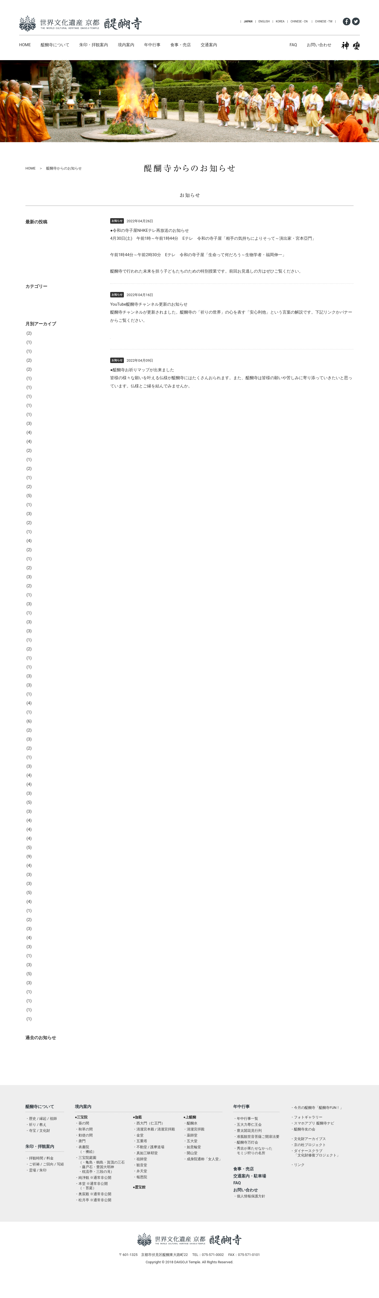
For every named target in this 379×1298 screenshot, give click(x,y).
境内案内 (126, 44)
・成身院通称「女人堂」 (202, 1175)
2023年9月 (40, 557)
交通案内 (209, 44)
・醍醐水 (190, 1140)
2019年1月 (40, 999)
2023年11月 (41, 539)
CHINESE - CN (299, 21)
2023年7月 (40, 575)
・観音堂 (140, 1181)
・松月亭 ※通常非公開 (93, 1216)
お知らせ (38, 312)
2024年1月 (40, 530)
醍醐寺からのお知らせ (50, 1063)
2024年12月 (41, 439)
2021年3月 (40, 791)
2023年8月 (40, 566)
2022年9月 (40, 647)
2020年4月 (40, 863)
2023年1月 (40, 611)
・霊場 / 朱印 (35, 1187)
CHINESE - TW (323, 21)
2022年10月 (41, 638)
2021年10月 (41, 746)
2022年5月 (40, 683)
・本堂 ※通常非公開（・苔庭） (91, 1202)
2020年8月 (40, 836)
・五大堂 (190, 1157)
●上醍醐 (189, 1134)
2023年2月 (40, 602)
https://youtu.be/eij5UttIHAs (136, 336)
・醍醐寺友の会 (302, 1146)
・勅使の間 (84, 1152)
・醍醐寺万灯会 (245, 1159)
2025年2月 (40, 421)
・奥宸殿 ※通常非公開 (93, 1210)
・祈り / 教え (35, 1141)
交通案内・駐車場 (249, 1192)
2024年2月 (40, 521)
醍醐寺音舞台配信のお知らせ (57, 284)
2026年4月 (40, 349)
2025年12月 (41, 367)
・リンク (297, 1181)
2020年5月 (40, 854)
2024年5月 (40, 494)
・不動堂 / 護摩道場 (149, 1163)
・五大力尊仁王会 (247, 1141)
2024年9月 (40, 466)
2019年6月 (40, 954)
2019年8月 (40, 936)
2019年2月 (40, 990)
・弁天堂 (140, 1187)
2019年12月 (41, 900)
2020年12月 (41, 809)
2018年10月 (41, 1017)
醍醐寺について (55, 44)
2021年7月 (40, 764)
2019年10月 (41, 918)
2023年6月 (40, 584)
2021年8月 (40, 755)
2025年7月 (40, 394)
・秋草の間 (84, 1146)
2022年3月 (40, 701)
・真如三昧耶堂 (145, 1169)
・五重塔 (140, 1157)
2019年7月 (40, 945)
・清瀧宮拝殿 (194, 1146)
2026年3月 (40, 358)
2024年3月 (40, 512)
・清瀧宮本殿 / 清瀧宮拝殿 (154, 1146)
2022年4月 (40, 692)
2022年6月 (40, 674)
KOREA (280, 21)
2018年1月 (40, 1035)
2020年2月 (40, 881)
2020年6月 (40, 845)
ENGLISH (264, 21)
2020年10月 (41, 818)
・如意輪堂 (192, 1163)
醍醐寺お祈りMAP (209, 386)
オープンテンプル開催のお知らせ (61, 248)
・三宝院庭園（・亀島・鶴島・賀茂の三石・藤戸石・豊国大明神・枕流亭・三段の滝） (100, 1181)
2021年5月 (40, 782)
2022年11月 (41, 629)
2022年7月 (40, 665)
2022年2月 (40, 710)
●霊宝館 (139, 1203)
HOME (25, 44)
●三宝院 (81, 1134)
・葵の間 (82, 1140)
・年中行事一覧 (245, 1135)
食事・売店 (180, 44)
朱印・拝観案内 (93, 44)
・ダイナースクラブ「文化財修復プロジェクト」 (315, 1169)
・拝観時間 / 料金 (39, 1175)
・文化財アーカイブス (308, 1155)
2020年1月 (40, 890)
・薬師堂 (190, 1152)
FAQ (293, 44)
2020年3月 (40, 872)
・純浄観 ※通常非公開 (93, 1194)
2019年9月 (40, 927)
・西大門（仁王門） (149, 1140)
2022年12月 (41, 620)
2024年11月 (41, 448)
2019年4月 (40, 972)
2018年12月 (41, 1008)
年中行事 (152, 44)
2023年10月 (41, 548)
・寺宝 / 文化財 (37, 1147)
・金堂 (138, 1152)
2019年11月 (41, 909)
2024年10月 (41, 457)
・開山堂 (190, 1169)
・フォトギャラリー (306, 1134)
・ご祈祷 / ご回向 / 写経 (44, 1181)
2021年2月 (40, 800)
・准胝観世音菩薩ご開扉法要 (256, 1153)
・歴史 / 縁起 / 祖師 (41, 1135)
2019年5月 (40, 963)
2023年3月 (40, 593)
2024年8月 (40, 475)
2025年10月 (41, 385)
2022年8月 (40, 656)
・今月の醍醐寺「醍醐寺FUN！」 (316, 1124)
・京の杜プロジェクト (308, 1161)
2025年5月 (40, 403)
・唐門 (80, 1157)
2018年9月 (40, 1026)
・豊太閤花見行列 (247, 1147)
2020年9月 (40, 827)
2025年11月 (41, 376)
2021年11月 (41, 737)
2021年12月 (41, 728)
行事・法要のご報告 (48, 321)
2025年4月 (40, 412)
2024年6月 (40, 485)
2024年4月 (40, 503)
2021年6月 (40, 773)
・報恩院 (140, 1193)
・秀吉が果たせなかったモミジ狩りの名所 (252, 1167)
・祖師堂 (140, 1175)
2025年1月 (40, 430)
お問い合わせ (319, 44)
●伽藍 (137, 1134)
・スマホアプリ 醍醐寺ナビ (312, 1140)
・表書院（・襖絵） (85, 1165)
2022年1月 (40, 719)
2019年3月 (40, 981)
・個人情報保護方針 (249, 1213)
